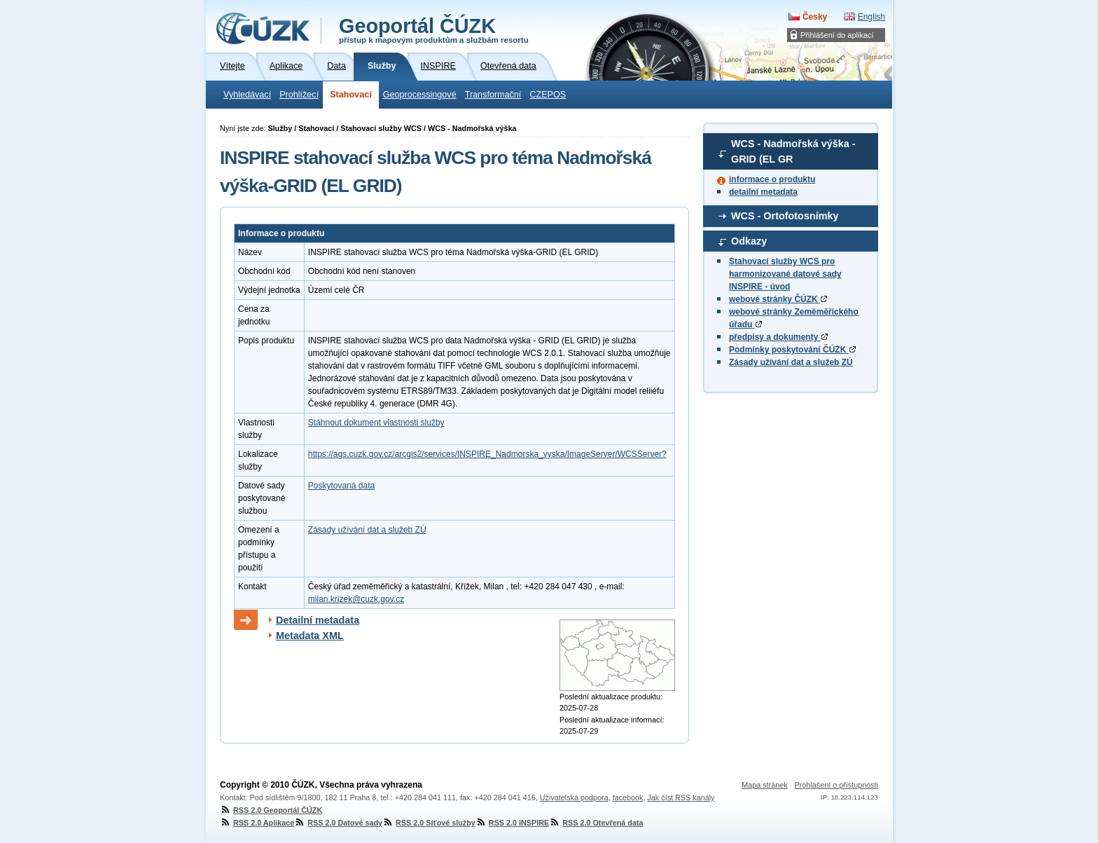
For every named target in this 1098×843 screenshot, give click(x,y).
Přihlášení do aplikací (837, 35)
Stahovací (351, 95)
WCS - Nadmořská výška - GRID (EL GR (793, 151)
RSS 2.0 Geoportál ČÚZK (271, 810)
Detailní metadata (317, 620)
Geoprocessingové (420, 95)
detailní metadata (763, 192)
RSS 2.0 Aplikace (257, 822)
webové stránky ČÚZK (778, 299)
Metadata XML (310, 635)
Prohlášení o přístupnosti (836, 785)
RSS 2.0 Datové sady (338, 822)
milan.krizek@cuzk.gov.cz (356, 599)
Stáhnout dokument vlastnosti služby (376, 422)
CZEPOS (547, 95)
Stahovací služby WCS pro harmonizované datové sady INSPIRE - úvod (785, 274)
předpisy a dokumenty (778, 337)
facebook (628, 797)
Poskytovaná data (341, 486)
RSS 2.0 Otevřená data (596, 822)
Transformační (493, 95)
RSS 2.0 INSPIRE (512, 822)
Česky (814, 17)
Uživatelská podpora (574, 797)
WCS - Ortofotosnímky (785, 215)
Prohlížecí (299, 95)
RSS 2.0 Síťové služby (428, 822)
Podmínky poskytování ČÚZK (792, 350)
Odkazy (749, 241)
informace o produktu (772, 179)
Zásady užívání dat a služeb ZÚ (791, 362)
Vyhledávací (247, 95)
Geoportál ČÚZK (434, 29)
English (871, 17)
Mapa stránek (764, 785)
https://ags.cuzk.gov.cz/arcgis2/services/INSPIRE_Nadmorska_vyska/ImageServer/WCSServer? (487, 454)
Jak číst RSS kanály (680, 797)
